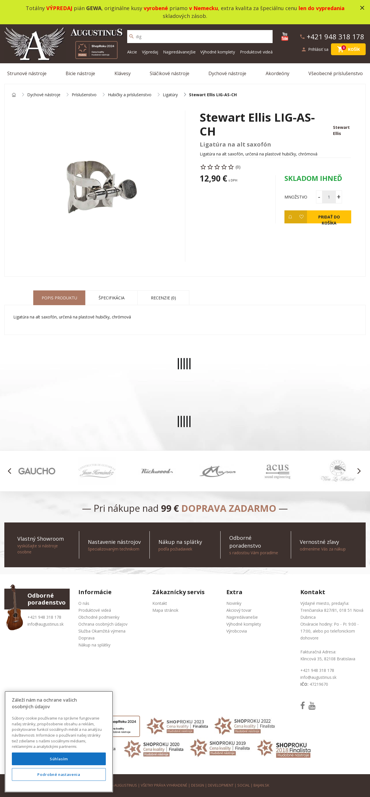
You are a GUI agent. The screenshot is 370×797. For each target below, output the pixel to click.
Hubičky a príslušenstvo (129, 95)
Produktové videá (256, 52)
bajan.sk (261, 785)
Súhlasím (59, 758)
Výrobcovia (236, 631)
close (362, 7)
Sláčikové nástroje (169, 73)
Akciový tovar (238, 610)
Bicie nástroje (80, 73)
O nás (83, 603)
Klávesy (122, 73)
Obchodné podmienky (98, 617)
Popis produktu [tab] (59, 298)
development (221, 785)
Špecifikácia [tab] (112, 298)
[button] (11, 471)
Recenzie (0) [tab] (163, 298)
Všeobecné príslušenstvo (335, 73)
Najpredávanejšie (179, 52)
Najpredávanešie (242, 617)
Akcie (132, 52)
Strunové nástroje (27, 73)
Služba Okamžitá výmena (101, 631)
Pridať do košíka (329, 218)
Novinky (233, 603)
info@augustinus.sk (45, 624)
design (197, 785)
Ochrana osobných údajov (102, 624)
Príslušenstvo (84, 95)
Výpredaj (150, 52)
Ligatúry (170, 95)
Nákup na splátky (94, 645)
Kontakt (159, 603)
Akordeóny (277, 73)
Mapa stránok (165, 610)
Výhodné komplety (217, 52)
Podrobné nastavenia (58, 774)
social (243, 785)
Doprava (86, 638)
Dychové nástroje (227, 73)
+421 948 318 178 (44, 617)
